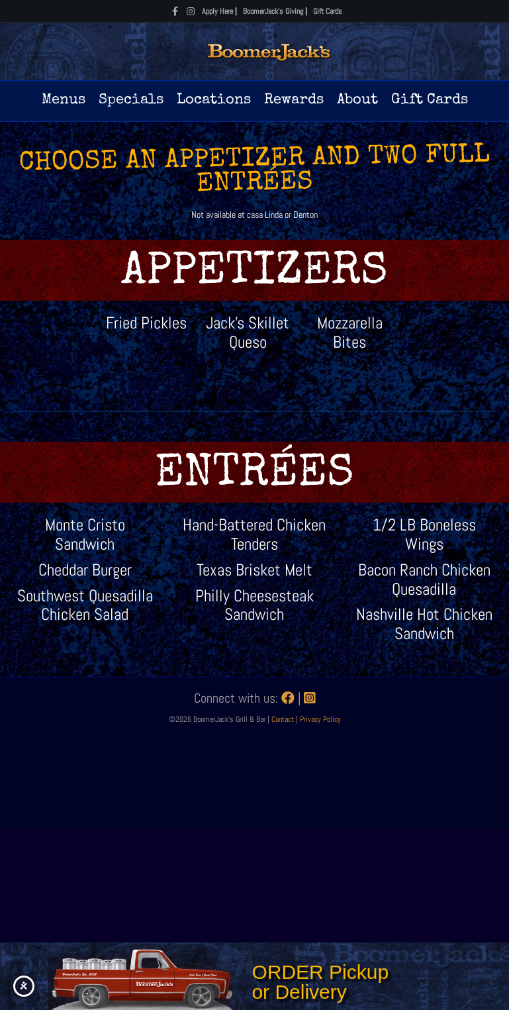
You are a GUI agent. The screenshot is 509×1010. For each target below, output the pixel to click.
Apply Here (217, 11)
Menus (63, 100)
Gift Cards (327, 11)
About (357, 100)
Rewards (294, 100)
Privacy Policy (320, 719)
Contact (283, 719)
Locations (214, 100)
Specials (131, 100)
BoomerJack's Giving (273, 11)
